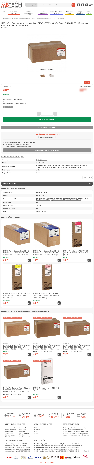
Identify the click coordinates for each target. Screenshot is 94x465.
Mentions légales (9, 433)
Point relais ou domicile (25, 417)
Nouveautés (22, 431)
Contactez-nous (9, 431)
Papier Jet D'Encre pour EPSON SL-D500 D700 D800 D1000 (18, 447)
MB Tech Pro (40, 163)
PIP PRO (36, 433)
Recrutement (22, 428)
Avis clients (22, 435)
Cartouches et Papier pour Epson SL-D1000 (16, 444)
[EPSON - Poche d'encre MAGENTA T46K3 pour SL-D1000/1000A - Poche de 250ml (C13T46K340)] (77, 234)
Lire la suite (88, 177)
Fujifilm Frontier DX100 (43, 167)
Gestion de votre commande (11, 429)
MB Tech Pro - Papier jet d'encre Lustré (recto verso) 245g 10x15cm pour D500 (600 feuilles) (57, 444)
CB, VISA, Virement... (83, 417)
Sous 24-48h (11, 417)
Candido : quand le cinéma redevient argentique (75, 428)
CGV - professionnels (10, 435)
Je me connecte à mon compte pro (47, 150)
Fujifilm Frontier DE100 (57, 167)
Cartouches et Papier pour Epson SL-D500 (15, 445)
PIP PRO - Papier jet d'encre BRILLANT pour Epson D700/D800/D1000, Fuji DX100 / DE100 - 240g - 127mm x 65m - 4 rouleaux (61, 451)
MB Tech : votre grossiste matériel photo (73, 429)
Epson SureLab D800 (67, 165)
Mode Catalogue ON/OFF (25, 437)
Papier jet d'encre (41, 160)
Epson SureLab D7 (41, 165)
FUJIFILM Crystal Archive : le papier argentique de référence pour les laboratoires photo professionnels (76, 431)
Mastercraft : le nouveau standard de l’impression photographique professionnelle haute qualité (76, 433)
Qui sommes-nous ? (10, 428)
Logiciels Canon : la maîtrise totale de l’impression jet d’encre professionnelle (76, 435)
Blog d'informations (24, 433)
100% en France (68, 417)
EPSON (35, 428)
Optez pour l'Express (40, 416)
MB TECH (36, 431)
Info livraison (8, 107)
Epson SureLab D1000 (80, 165)
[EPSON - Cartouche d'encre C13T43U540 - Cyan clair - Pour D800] (47, 371)
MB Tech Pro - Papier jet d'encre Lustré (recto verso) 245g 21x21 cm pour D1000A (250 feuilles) (58, 445)
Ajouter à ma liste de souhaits (48, 127)
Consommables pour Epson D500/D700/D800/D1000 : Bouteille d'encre (18, 449)
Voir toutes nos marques (47, 462)
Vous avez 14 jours (55, 417)
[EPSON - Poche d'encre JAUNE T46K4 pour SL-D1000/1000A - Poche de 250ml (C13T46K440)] (17, 277)
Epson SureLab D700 (54, 165)
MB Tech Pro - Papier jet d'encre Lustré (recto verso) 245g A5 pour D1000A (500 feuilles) (56, 449)
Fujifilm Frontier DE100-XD (73, 167)
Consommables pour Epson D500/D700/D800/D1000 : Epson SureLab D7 (18, 451)
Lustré (38, 170)
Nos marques (22, 429)
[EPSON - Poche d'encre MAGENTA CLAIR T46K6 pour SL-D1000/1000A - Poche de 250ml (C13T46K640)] (47, 277)
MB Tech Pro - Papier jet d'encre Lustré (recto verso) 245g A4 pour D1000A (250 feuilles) (56, 447)
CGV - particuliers (9, 437)
